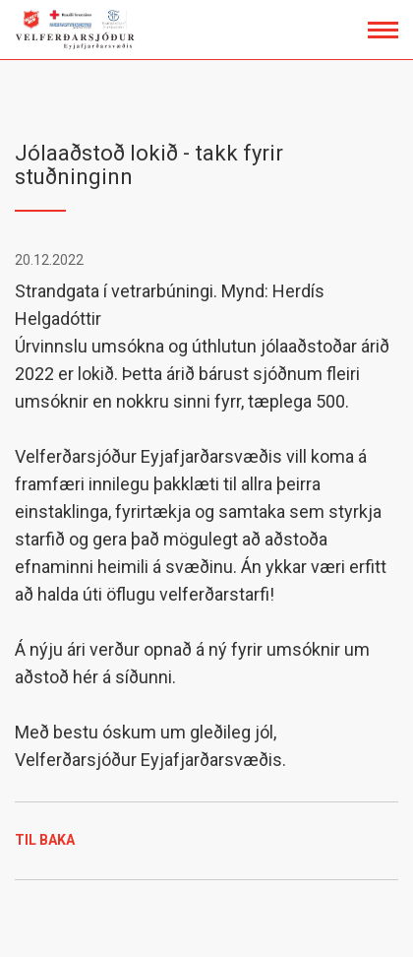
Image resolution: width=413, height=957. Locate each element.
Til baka (45, 840)
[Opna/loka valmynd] (383, 30)
